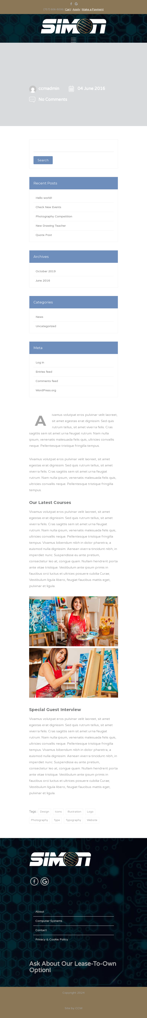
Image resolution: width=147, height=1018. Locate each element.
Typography (73, 820)
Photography (39, 820)
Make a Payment (93, 9)
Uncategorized (46, 326)
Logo (90, 811)
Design (44, 811)
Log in (40, 362)
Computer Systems (48, 921)
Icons (58, 811)
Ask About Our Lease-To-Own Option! (72, 967)
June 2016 (43, 280)
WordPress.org (46, 390)
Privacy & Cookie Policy (51, 939)
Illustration (74, 811)
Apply (76, 9)
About (39, 911)
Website (92, 820)
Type (57, 820)
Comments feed (47, 381)
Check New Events (48, 207)
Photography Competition (54, 216)
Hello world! (44, 198)
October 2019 (46, 271)
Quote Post (44, 235)
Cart (68, 9)
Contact (41, 930)
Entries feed (44, 372)
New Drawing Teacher (51, 226)
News (39, 317)
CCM (78, 1008)
